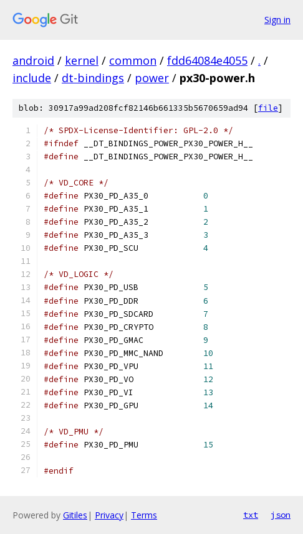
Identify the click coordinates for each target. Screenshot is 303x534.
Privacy (109, 515)
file (268, 108)
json (281, 514)
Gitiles (75, 515)
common (132, 60)
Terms (144, 515)
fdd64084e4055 (207, 60)
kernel (82, 60)
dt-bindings (93, 77)
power (152, 77)
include (31, 77)
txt (250, 514)
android (33, 60)
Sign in (277, 20)
